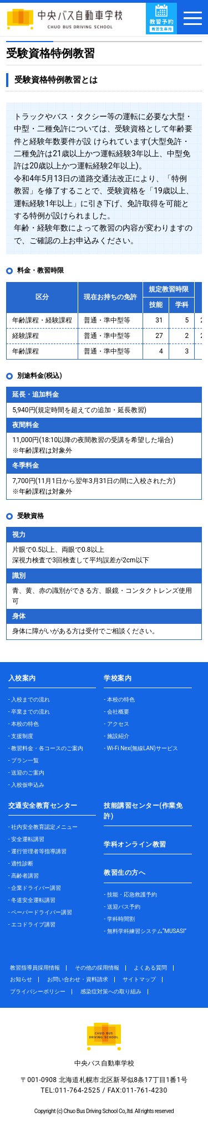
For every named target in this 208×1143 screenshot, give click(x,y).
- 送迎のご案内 (26, 773)
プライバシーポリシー (37, 991)
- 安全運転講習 (26, 839)
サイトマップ (139, 979)
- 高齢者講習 (23, 876)
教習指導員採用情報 (35, 968)
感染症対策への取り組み (110, 991)
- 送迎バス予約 (122, 907)
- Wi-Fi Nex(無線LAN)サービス (140, 748)
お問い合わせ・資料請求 (77, 979)
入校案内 (22, 678)
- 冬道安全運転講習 (31, 900)
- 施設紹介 (116, 736)
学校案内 (117, 678)
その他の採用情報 (97, 968)
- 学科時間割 (119, 919)
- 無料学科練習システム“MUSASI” (145, 931)
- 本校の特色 (23, 724)
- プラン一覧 (23, 760)
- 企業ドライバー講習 (34, 888)
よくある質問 (150, 968)
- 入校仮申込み (26, 785)
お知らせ (21, 979)
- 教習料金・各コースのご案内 (45, 748)
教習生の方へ (124, 873)
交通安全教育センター (43, 805)
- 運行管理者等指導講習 (37, 851)
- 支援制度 (20, 736)
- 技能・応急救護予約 (130, 894)
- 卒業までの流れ (29, 712)
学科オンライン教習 (135, 844)
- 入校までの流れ (29, 699)
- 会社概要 (116, 712)
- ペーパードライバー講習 (40, 912)
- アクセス (116, 724)
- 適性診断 (20, 863)
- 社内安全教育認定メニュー (43, 827)
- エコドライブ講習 (31, 924)
